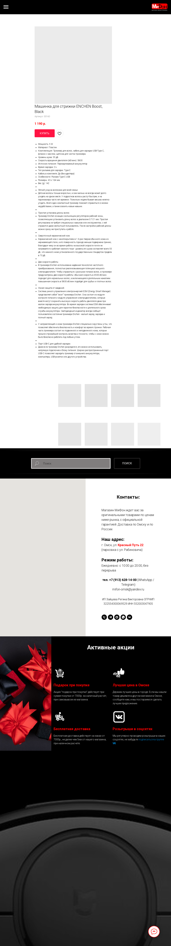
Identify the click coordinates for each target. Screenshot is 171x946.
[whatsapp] (123, 617)
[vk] (129, 617)
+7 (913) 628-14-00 (123, 580)
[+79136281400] (104, 617)
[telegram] (110, 617)
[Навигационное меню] (6, 7)
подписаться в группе (151, 739)
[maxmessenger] (117, 617)
